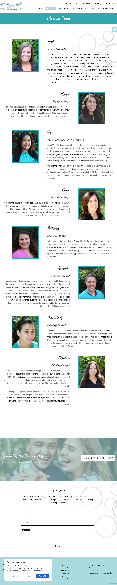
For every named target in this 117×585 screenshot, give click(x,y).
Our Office (49, 7)
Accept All (42, 576)
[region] (28, 570)
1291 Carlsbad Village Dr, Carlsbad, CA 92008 (81, 2)
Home (41, 7)
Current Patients (90, 7)
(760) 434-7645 (110, 2)
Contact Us (104, 7)
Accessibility (93, 568)
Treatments (62, 7)
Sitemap (92, 566)
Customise (14, 576)
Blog (114, 7)
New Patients (75, 7)
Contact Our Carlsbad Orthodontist (65, 574)
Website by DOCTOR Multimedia (100, 571)
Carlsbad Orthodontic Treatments (64, 565)
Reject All (28, 576)
